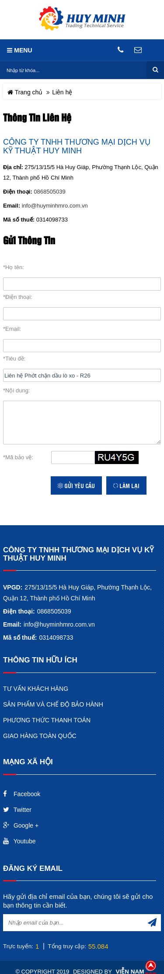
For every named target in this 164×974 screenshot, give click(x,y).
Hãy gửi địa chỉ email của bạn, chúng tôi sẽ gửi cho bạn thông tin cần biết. (78, 901)
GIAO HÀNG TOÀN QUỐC (40, 735)
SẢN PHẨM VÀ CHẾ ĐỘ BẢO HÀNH (53, 704)
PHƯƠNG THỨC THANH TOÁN (47, 720)
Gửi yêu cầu (76, 485)
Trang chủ (24, 92)
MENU (19, 50)
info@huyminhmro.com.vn (55, 205)
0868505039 (49, 191)
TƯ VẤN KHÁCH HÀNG (35, 688)
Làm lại (126, 485)
